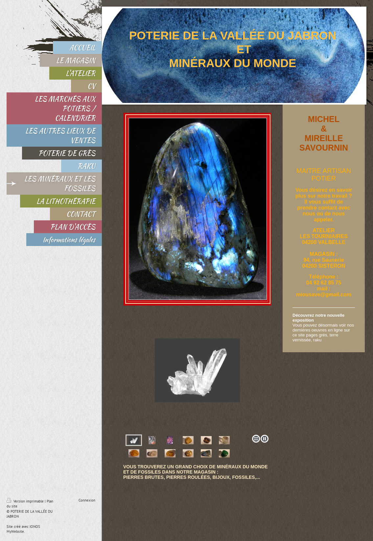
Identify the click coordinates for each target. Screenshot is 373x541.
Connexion (87, 500)
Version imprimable (26, 501)
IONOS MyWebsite (23, 529)
